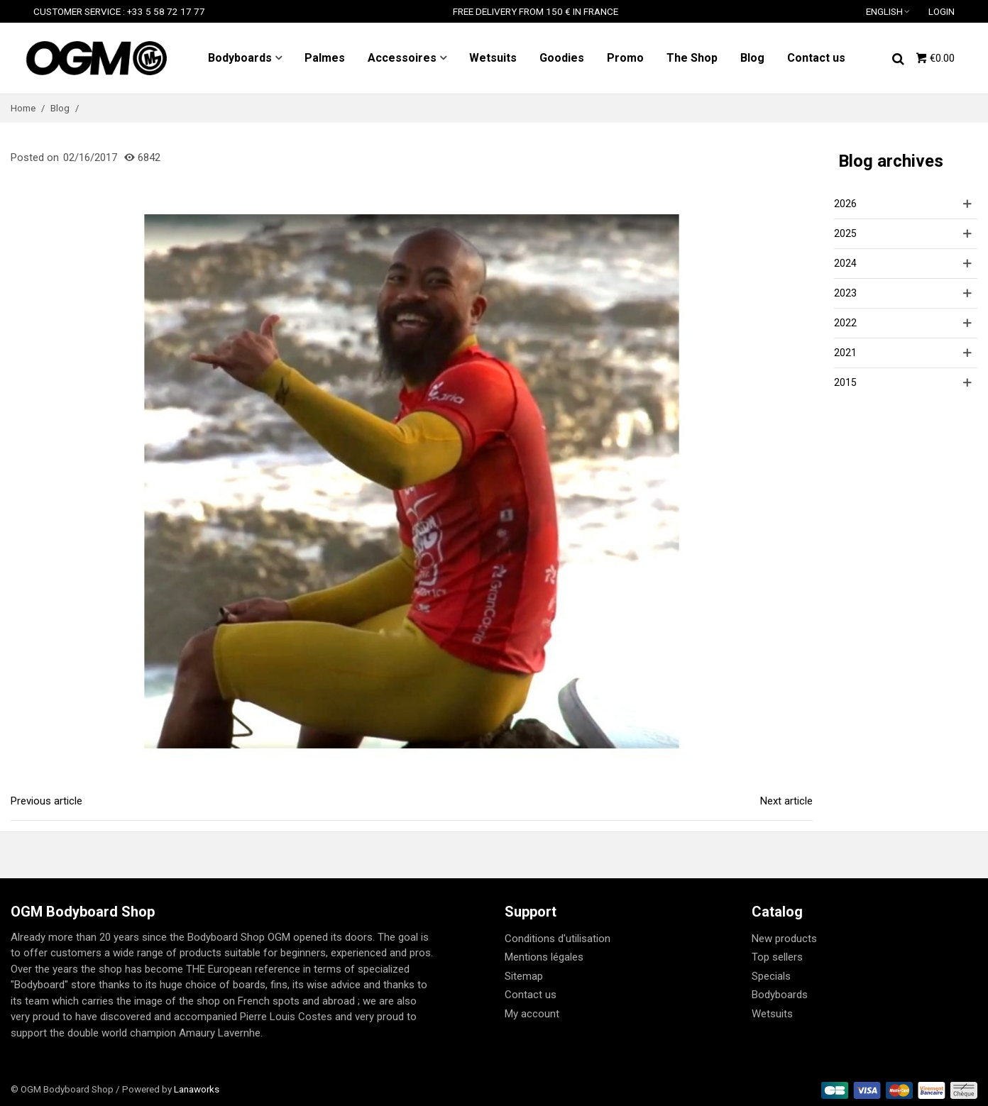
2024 (845, 263)
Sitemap (524, 976)
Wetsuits (493, 58)
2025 (845, 233)
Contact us (816, 58)
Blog (752, 58)
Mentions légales (544, 957)
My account (532, 1013)
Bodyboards (240, 58)
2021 (845, 352)
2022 (845, 322)
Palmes (324, 58)
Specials (771, 976)
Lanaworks (196, 1089)
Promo (625, 58)
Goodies (561, 58)
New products (784, 938)
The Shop (692, 58)
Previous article (46, 801)
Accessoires (402, 58)
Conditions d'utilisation (557, 938)
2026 (845, 203)
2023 (845, 293)
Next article (786, 801)
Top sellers (777, 957)
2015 (845, 382)
